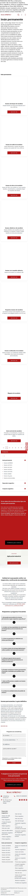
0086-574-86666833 (21, 796)
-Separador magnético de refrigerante (20, 831)
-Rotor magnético (19, 868)
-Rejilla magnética (6, 825)
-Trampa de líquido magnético (6, 822)
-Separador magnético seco (20, 824)
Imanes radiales (7, 473)
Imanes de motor (8, 467)
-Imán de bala (18, 814)
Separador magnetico (8, 483)
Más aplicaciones (14, 563)
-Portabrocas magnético (21, 882)
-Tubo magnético (6, 819)
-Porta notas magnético (20, 862)
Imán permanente (7, 460)
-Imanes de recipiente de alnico (20, 855)
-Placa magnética (19, 816)
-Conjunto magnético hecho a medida (20, 865)
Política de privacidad (5, 891)
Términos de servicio (18, 891)
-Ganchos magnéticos (20, 849)
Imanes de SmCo (8, 465)
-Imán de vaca (18, 872)
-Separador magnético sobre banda (7, 833)
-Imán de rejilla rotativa (7, 830)
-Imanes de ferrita (6, 855)
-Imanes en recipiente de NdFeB (21, 846)
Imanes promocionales (9, 478)
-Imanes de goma (6, 859)
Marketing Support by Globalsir (7, 894)
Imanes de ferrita (8, 471)
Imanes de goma (8, 476)
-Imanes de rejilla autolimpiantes (6, 816)
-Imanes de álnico (6, 852)
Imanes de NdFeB (8, 463)
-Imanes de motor (6, 850)
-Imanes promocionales (7, 861)
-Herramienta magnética (21, 870)
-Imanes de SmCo (6, 848)
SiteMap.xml (16, 892)
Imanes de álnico (8, 469)
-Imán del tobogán (19, 820)
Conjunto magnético (7, 488)
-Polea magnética (6, 839)
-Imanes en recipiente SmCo (20, 858)
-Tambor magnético (6, 836)
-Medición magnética (20, 880)
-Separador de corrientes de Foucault (20, 827)
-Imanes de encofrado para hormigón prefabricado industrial (20, 876)
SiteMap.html (4, 892)
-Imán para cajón (6, 828)
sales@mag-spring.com (6, 796)
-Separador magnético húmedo (20, 835)
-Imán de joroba (19, 818)
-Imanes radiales (6, 857)
